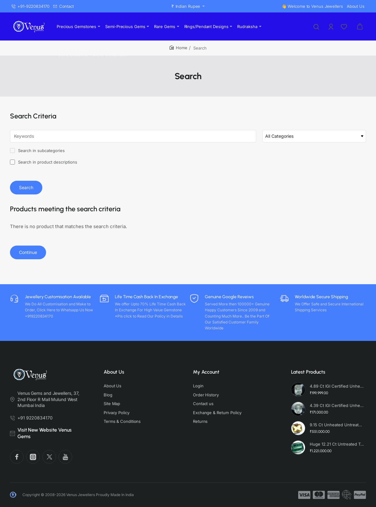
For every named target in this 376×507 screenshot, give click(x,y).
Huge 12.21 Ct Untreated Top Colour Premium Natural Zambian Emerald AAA (337, 444)
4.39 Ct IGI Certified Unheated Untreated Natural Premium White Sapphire (337, 405)
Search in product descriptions (43, 162)
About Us (114, 372)
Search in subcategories (37, 150)
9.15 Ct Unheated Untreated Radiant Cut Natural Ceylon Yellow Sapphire (337, 424)
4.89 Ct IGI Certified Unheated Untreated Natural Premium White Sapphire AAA (337, 386)
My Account (206, 372)
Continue (28, 252)
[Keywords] (133, 136)
